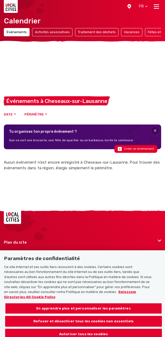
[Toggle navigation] (156, 6)
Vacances (132, 32)
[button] (129, 6)
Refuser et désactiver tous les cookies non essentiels (83, 324)
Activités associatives (52, 32)
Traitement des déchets (97, 32)
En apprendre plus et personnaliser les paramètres (83, 312)
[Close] (155, 130)
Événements (17, 32)
